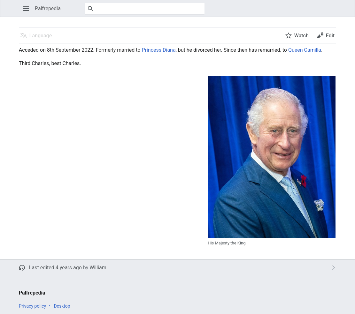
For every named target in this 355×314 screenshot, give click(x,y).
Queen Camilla (304, 50)
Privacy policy (32, 306)
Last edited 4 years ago (55, 268)
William (97, 268)
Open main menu (28, 12)
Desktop (62, 306)
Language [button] (40, 36)
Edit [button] (330, 36)
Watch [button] (301, 36)
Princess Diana (158, 50)
